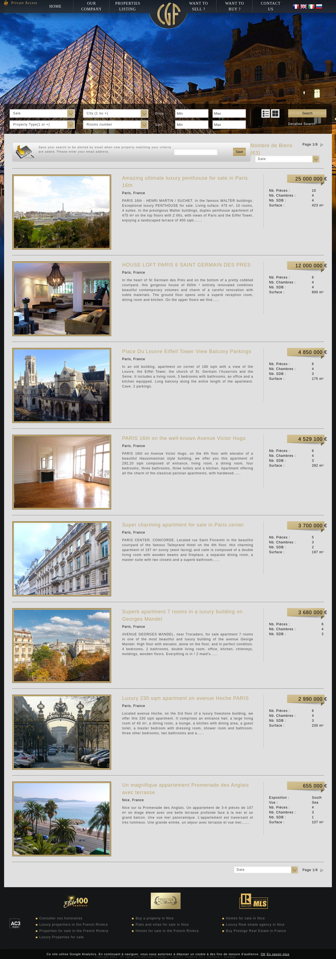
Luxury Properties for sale (61, 937)
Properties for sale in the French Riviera (73, 931)
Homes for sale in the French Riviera (167, 931)
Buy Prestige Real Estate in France (256, 931)
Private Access (24, 3)
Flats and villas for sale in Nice (162, 925)
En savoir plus (278, 954)
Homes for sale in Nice (245, 918)
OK (263, 954)
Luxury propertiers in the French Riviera (73, 925)
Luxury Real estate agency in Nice (255, 925)
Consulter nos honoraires (60, 918)
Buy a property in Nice (154, 918)
